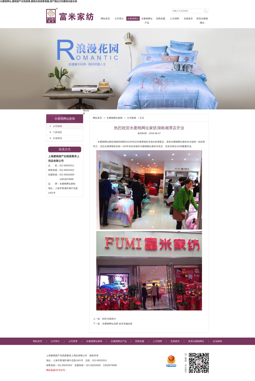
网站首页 (105, 18)
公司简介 (119, 18)
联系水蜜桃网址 (202, 19)
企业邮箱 (217, 341)
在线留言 (188, 18)
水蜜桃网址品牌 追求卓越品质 (117, 323)
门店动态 (57, 132)
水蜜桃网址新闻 (133, 19)
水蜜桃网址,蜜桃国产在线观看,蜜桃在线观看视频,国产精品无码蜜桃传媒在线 (38, 1)
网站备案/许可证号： (56, 370)
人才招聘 (174, 18)
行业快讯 (57, 138)
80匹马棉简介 (109, 318)
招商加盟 (160, 18)
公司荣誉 (73, 341)
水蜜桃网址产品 (147, 19)
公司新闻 (57, 126)
